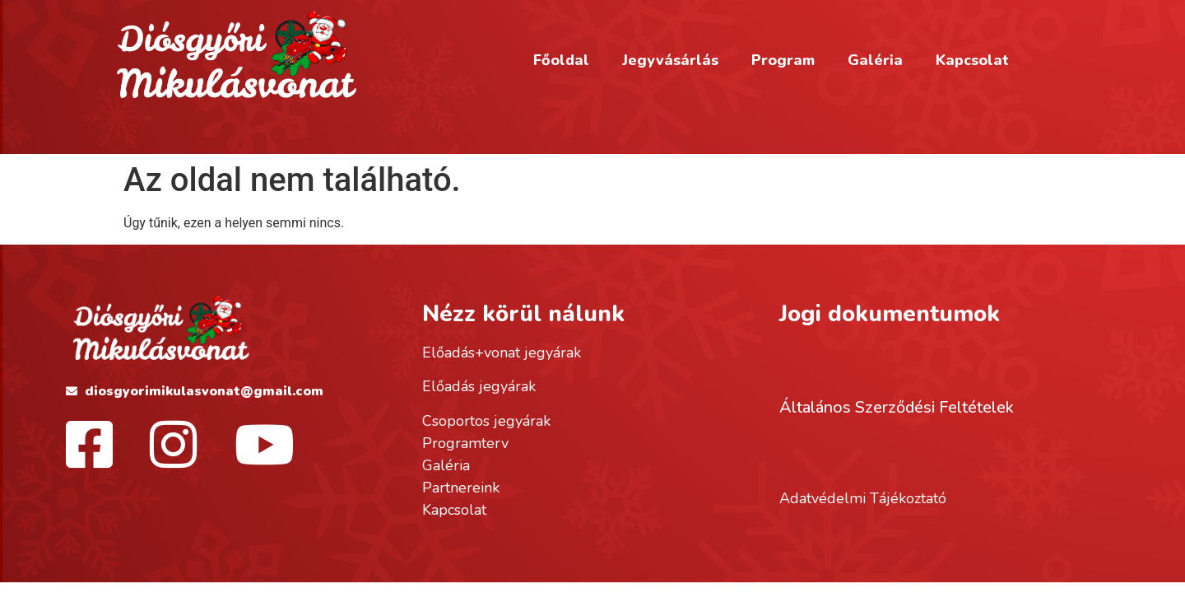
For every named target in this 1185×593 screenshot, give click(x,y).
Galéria (875, 60)
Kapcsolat (972, 60)
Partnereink (461, 487)
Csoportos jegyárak (486, 421)
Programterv (465, 443)
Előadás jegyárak (479, 386)
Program (783, 60)
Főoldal (561, 60)
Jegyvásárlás (670, 60)
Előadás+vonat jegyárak (501, 352)
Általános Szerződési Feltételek (896, 407)
